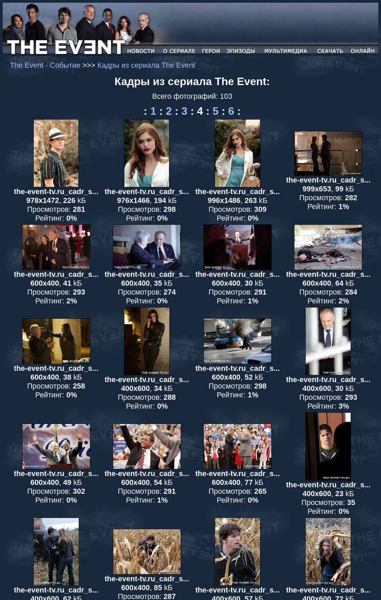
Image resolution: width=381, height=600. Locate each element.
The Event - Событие (46, 65)
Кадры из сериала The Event (146, 65)
